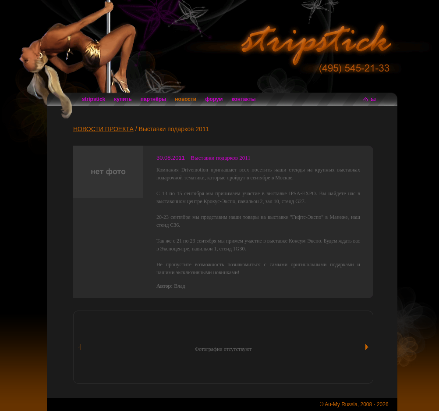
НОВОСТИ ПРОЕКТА (103, 128)
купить (123, 99)
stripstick (93, 99)
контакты (244, 99)
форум (214, 99)
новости (185, 99)
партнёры (153, 99)
